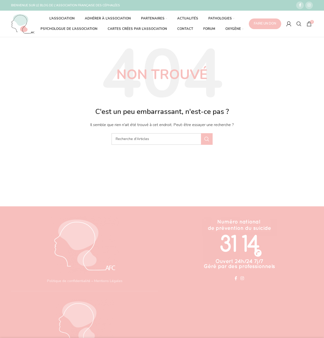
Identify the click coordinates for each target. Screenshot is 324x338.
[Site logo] (23, 23)
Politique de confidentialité (68, 281)
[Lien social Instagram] (309, 5)
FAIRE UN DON (265, 23)
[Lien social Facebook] (300, 5)
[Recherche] (299, 24)
